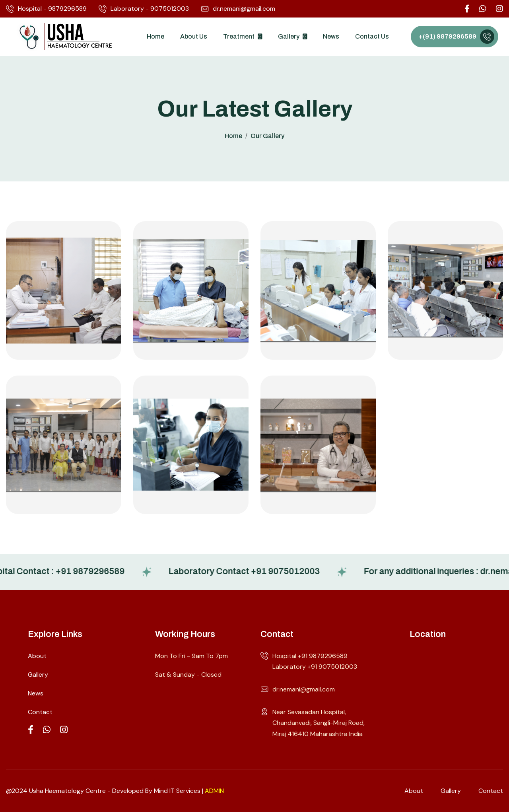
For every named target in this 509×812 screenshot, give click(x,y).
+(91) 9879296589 (447, 36)
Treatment (238, 36)
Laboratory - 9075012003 (144, 9)
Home (155, 36)
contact (490, 791)
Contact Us (372, 36)
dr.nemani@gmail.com (238, 9)
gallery (451, 791)
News (331, 36)
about (413, 791)
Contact (40, 712)
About (37, 656)
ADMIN (214, 791)
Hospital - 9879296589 (46, 9)
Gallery (288, 36)
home (233, 135)
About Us (193, 36)
